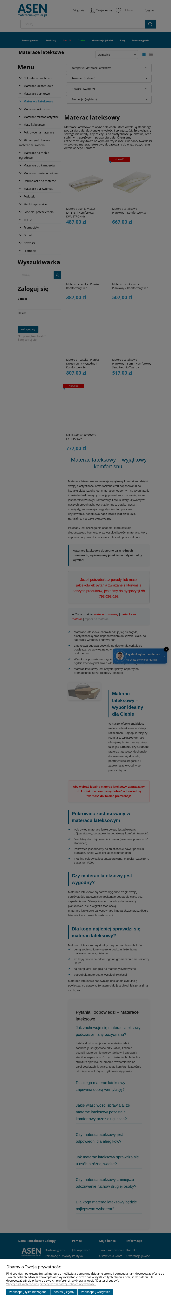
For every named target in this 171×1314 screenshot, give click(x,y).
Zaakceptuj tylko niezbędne (28, 1292)
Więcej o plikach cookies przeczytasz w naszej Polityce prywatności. (51, 1284)
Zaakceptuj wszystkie (95, 1292)
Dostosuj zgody (64, 1292)
